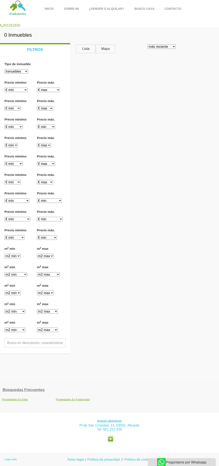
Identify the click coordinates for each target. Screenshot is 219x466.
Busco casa (144, 8)
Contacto (173, 8)
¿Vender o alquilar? (106, 8)
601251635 (10, 20)
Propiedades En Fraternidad (73, 399)
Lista (86, 49)
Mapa (105, 49)
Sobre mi (71, 8)
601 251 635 (112, 429)
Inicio (49, 8)
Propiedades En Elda (15, 399)
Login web (10, 459)
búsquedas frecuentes (24, 390)
